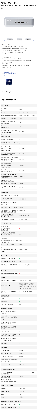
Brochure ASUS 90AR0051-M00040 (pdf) (10, 73)
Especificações (7, 92)
